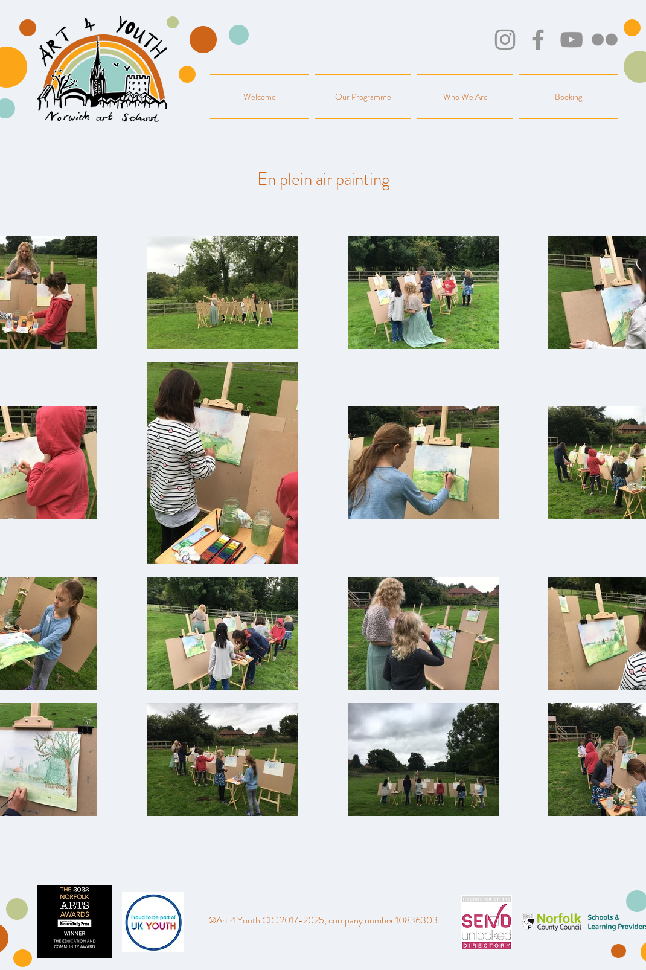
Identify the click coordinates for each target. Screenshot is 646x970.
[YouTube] (571, 39)
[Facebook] (538, 39)
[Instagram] (505, 39)
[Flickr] (604, 39)
